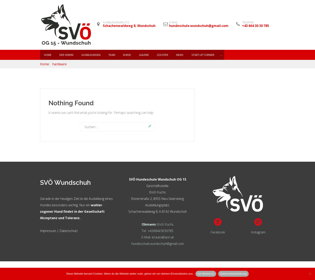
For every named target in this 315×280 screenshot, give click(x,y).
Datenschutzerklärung (233, 273)
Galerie (144, 55)
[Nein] (310, 274)
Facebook (218, 232)
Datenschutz (68, 231)
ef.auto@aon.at (163, 237)
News (179, 55)
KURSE (127, 55)
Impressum (48, 231)
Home (47, 55)
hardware (59, 64)
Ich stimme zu (205, 273)
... (221, 55)
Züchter (162, 55)
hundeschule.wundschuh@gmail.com (157, 243)
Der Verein (66, 55)
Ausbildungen (90, 55)
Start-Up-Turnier (202, 55)
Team (111, 55)
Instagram (258, 232)
